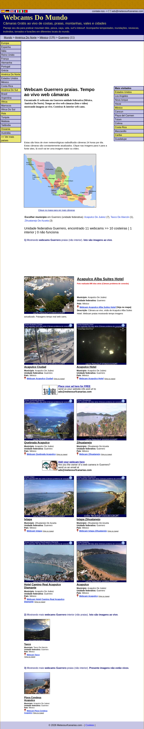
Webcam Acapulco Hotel (91, 378)
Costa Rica (7, 86)
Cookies (89, 725)
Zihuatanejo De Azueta (37, 220)
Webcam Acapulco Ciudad (40, 378)
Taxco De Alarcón (120, 217)
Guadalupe (121, 139)
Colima (118, 123)
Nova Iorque (121, 100)
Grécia (4, 70)
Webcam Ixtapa (34, 531)
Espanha (6, 47)
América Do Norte (26, 37)
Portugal (5, 66)
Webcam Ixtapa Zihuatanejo (93, 531)
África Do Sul (8, 109)
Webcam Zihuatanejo (89, 454)
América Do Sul (9, 90)
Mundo (8, 37)
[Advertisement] (84, 64)
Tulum (118, 119)
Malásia (5, 121)
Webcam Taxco (33, 655)
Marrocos (6, 105)
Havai (118, 104)
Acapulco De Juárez (95, 217)
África (4, 101)
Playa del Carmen (124, 115)
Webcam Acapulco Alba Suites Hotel (98, 307)
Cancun (119, 111)
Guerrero (63, 37)
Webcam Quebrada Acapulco (41, 454)
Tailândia (6, 125)
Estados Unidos (9, 78)
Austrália (5, 133)
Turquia (5, 117)
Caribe (118, 135)
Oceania (5, 129)
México (44, 37)
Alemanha (6, 62)
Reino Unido (7, 55)
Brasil (4, 94)
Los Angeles (121, 96)
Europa (5, 43)
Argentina (6, 98)
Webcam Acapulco (88, 596)
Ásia (3, 113)
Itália (3, 51)
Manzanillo (120, 131)
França (5, 59)
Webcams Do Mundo (35, 17)
